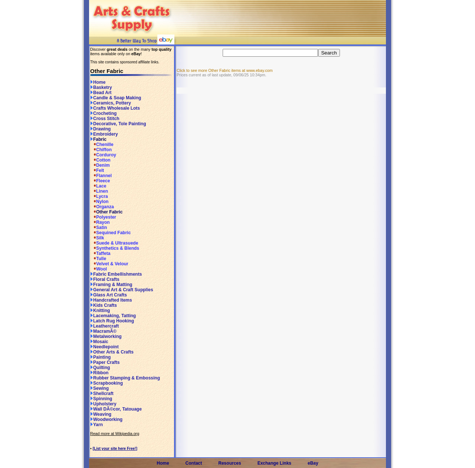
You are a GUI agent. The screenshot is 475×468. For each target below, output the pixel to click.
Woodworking (106, 419)
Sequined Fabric (110, 232)
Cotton (100, 160)
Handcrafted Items (111, 300)
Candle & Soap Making (115, 97)
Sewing (99, 388)
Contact (194, 463)
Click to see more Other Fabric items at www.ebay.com (225, 70)
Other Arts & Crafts (112, 352)
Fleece (100, 180)
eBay (313, 463)
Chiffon (101, 149)
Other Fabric (106, 212)
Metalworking (106, 336)
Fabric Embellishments (116, 274)
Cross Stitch (104, 118)
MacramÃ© (103, 331)
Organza (102, 206)
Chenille (102, 144)
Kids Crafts (103, 305)
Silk (97, 237)
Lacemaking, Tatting (113, 315)
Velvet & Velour (109, 263)
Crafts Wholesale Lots (115, 108)
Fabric (98, 139)
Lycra (99, 196)
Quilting (100, 367)
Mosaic (99, 341)
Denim (100, 165)
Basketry (101, 87)
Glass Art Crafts (108, 295)
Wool (98, 269)
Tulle (98, 258)
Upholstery (103, 403)
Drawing (100, 129)
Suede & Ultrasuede (114, 243)
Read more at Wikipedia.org (114, 433)
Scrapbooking (106, 383)
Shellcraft (102, 393)
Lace (98, 186)
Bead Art (101, 92)
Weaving (100, 414)
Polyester (103, 217)
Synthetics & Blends (114, 248)
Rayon (100, 222)
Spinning (101, 398)
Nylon (99, 201)
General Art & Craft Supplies (121, 289)
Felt (97, 170)
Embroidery (104, 134)
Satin (98, 227)
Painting (100, 357)
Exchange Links (274, 463)
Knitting (100, 310)
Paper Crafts (104, 362)
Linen (99, 191)
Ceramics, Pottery (110, 103)
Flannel (101, 175)
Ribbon (99, 372)
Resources (229, 463)
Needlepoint (104, 346)
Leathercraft (104, 326)
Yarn (96, 424)
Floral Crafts (104, 279)
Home (97, 82)
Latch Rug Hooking (112, 320)
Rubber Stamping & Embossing (125, 378)
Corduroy (103, 154)
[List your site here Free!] (115, 449)
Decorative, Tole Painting (118, 123)
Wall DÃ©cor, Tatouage (116, 409)
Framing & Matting (111, 284)
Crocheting (103, 113)
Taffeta (100, 253)
